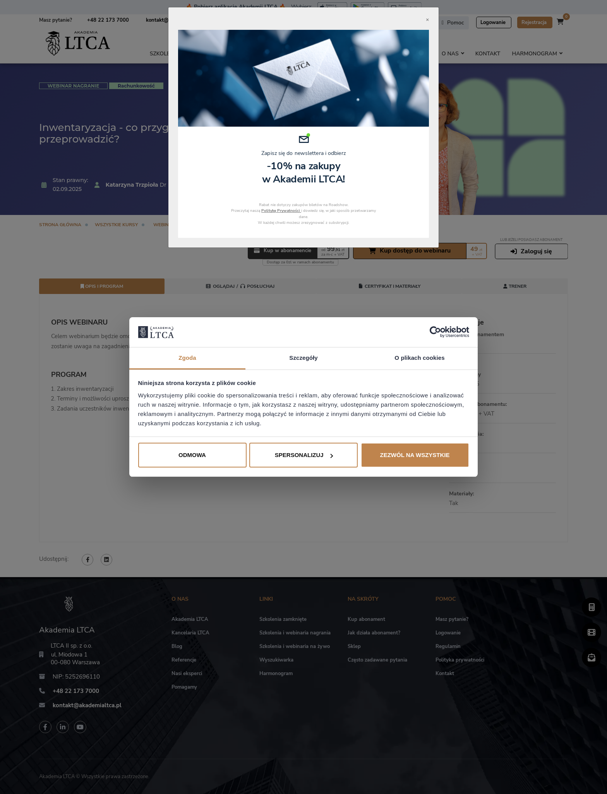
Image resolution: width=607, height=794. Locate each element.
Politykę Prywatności (281, 210)
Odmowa (192, 455)
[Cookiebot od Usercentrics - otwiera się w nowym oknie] (435, 332)
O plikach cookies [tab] (419, 357)
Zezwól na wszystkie (415, 455)
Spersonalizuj (304, 455)
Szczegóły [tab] (303, 357)
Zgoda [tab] (187, 357)
